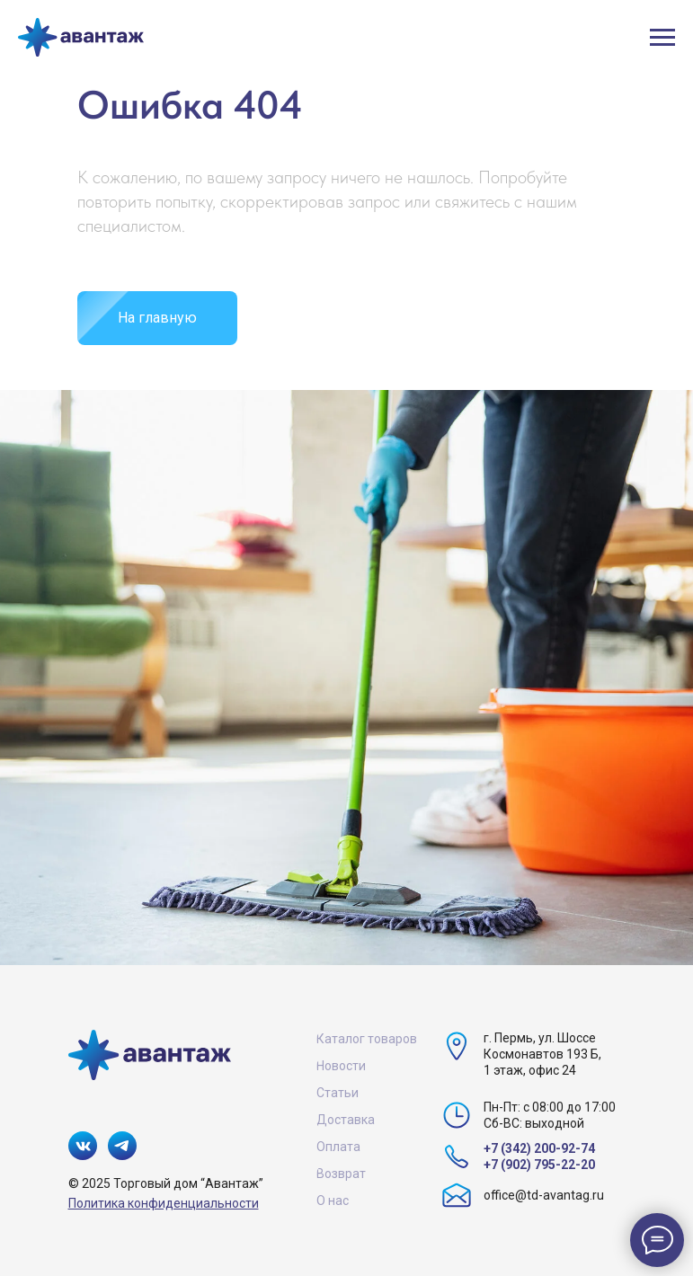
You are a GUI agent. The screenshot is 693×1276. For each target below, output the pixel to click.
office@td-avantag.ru (544, 1195)
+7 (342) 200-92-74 (539, 1148)
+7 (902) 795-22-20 (539, 1164)
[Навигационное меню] (662, 38)
